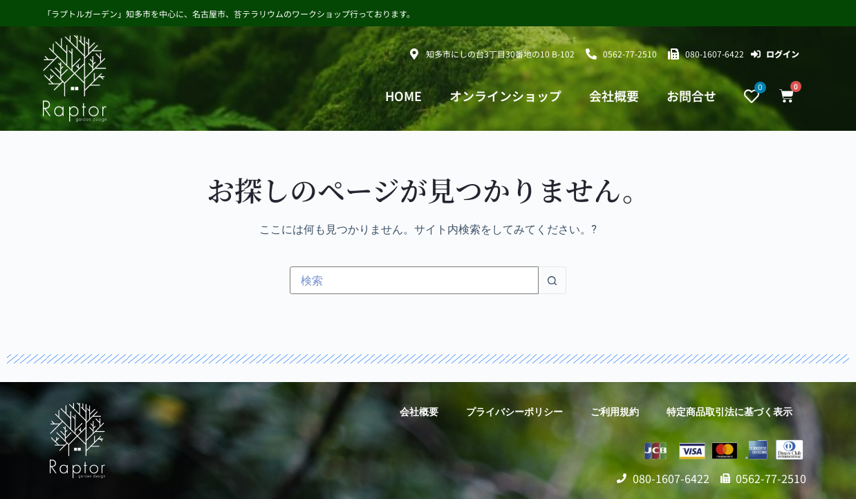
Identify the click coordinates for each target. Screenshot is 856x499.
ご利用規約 (614, 411)
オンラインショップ (505, 96)
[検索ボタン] (552, 280)
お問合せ (691, 96)
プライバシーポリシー (514, 411)
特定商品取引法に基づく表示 (729, 411)
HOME (403, 96)
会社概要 (614, 96)
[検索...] (414, 280)
